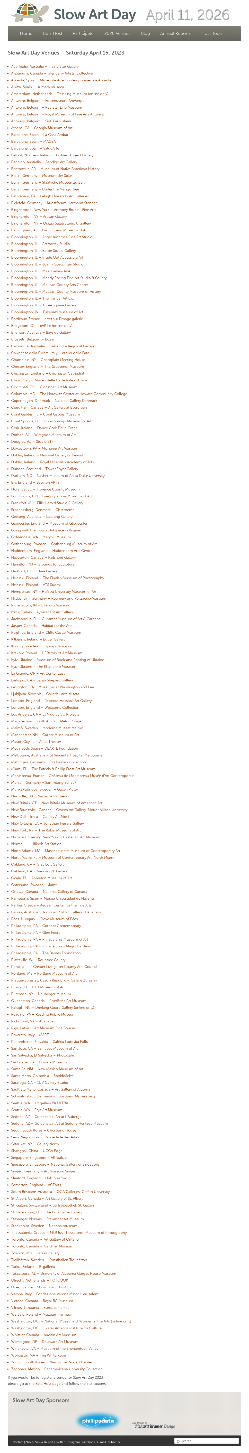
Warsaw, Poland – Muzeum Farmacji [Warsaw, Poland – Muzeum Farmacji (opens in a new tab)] (41, 1314)
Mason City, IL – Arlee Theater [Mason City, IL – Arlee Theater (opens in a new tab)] (36, 741)
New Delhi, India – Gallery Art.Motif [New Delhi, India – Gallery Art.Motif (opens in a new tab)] (40, 816)
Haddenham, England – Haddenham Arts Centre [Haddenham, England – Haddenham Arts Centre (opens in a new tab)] (51, 550)
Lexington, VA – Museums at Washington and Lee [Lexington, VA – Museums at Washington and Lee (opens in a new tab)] (52, 687)
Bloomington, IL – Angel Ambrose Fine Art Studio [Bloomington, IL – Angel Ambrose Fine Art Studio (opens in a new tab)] (51, 237)
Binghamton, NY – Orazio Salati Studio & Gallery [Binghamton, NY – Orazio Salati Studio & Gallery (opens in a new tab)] (51, 223)
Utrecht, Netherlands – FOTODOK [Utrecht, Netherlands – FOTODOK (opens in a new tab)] (39, 1280)
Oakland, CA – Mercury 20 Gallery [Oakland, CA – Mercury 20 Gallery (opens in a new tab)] (39, 871)
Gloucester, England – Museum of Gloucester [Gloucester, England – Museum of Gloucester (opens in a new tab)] (49, 523)
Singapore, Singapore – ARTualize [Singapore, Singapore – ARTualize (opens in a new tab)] (39, 1157)
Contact (18, 1442)
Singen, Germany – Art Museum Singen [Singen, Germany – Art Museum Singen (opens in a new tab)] (43, 1171)
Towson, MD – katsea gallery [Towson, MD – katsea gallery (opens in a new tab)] (35, 1253)
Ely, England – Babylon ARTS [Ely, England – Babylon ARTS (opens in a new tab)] (35, 482)
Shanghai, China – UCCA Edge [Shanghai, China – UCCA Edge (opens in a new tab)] (36, 1151)
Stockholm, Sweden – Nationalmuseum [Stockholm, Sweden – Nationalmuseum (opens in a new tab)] (44, 1226)
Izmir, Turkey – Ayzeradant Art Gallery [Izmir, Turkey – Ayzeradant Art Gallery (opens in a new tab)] (42, 612)
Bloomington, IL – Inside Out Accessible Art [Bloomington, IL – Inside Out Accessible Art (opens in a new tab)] (47, 257)
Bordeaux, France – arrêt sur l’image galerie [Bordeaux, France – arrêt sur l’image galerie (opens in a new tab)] (47, 319)
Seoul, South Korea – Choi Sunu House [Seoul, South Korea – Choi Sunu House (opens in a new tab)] (43, 1130)
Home (26, 33)
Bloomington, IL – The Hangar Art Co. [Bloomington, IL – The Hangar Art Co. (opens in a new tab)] (42, 298)
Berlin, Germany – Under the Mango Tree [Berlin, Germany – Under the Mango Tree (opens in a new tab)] (45, 189)
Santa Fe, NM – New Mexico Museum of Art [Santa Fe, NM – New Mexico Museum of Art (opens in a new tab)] (47, 1069)
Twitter (60, 1442)
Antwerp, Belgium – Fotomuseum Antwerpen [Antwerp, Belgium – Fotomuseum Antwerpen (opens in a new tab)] (49, 100)
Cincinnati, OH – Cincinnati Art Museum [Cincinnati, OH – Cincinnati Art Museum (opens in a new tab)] (44, 387)
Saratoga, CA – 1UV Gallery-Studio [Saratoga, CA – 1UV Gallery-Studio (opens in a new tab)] (39, 1082)
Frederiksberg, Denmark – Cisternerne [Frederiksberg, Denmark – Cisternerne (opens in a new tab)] (42, 510)
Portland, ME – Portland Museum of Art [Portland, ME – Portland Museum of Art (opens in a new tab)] (44, 973)
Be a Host (52, 33)
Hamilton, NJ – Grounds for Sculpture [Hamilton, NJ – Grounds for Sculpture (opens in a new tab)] (42, 564)
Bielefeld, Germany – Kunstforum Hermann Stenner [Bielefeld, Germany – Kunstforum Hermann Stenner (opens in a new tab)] (54, 203)
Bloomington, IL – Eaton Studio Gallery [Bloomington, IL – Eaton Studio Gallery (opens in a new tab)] (43, 250)
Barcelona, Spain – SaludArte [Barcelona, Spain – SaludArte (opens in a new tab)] (35, 148)
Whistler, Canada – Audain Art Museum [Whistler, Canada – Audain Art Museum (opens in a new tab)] (43, 1335)
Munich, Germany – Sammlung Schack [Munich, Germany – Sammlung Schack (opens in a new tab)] (43, 782)
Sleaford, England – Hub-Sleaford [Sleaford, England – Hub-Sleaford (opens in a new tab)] (39, 1178)
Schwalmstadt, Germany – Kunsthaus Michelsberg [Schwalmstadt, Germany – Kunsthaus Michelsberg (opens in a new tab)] (53, 1096)
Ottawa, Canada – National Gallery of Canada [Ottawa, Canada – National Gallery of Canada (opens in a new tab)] (49, 891)
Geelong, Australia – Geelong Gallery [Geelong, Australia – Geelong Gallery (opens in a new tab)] (41, 516)
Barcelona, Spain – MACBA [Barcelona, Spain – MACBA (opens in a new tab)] (33, 141)
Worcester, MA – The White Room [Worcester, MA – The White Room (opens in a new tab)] (39, 1355)
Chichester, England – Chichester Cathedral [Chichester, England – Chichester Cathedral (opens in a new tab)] (47, 373)
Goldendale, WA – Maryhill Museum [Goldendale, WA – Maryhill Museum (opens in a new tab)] (41, 537)
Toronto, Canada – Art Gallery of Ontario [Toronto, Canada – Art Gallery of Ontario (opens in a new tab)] (45, 1239)
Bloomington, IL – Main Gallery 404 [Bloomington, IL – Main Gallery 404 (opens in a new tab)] (40, 271)
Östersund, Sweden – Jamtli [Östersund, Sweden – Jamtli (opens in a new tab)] (34, 885)
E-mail (101, 1442)
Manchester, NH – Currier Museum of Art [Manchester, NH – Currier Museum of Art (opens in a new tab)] (45, 735)
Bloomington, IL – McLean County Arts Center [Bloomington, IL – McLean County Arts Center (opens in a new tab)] (49, 285)
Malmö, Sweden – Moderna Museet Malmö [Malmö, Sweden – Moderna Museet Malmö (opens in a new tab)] (47, 728)
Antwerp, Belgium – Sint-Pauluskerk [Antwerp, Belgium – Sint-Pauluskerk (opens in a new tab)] (41, 121)
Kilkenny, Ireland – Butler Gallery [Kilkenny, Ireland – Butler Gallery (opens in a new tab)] (38, 639)
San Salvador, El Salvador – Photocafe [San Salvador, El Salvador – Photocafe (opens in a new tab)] (42, 1055)
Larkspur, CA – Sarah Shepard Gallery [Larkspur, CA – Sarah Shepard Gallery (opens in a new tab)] (42, 680)
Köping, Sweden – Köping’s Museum (41, 646)
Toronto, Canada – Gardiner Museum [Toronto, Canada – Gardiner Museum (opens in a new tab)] (42, 1246)
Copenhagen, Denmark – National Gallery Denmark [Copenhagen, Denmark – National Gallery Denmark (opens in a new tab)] (54, 400)
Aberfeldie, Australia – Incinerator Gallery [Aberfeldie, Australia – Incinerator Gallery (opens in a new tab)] (45, 66)
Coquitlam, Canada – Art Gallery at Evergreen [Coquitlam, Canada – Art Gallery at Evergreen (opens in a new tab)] (49, 407)
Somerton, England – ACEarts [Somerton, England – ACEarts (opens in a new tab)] (36, 1185)
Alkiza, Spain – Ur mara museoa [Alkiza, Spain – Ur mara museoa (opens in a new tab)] (37, 87)
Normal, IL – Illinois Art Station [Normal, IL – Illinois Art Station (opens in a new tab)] (36, 844)
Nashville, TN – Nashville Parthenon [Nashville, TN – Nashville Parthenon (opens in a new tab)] (41, 796)
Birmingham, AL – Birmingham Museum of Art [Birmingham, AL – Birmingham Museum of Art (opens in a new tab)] (49, 230)
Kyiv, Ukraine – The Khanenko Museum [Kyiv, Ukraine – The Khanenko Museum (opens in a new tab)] (43, 666)
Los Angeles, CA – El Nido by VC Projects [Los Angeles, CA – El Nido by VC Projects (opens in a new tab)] (45, 714)
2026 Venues (117, 33)
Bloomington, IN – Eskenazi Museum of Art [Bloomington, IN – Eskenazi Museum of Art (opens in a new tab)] (47, 312)
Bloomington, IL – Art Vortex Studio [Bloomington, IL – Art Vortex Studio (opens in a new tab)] (40, 244)
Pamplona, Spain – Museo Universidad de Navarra (52, 898)
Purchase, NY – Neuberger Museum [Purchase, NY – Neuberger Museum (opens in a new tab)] (41, 994)
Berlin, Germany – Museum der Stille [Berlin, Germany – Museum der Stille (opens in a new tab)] (41, 175)
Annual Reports (175, 33)
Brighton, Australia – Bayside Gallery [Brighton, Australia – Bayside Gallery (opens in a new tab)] (41, 332)
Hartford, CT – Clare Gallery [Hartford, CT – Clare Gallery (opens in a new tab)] (34, 571)
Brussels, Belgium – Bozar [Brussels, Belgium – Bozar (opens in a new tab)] (32, 339)
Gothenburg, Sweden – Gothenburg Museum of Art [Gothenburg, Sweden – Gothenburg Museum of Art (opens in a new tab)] (54, 544)
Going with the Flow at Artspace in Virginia (46, 530)
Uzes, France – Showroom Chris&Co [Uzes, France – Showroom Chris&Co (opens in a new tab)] (41, 1287)
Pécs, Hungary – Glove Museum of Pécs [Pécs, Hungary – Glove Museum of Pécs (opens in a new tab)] (44, 919)
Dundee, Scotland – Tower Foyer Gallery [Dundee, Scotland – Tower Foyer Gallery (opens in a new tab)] (44, 469)
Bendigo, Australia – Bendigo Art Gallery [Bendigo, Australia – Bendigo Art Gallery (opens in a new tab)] (44, 162)
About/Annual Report (40, 1442)
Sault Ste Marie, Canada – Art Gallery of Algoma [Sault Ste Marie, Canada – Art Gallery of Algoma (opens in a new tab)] (50, 1089)
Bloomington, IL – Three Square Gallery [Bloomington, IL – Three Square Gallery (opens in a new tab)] (44, 305)
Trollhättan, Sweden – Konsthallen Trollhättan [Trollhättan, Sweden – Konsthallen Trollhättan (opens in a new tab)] (49, 1260)
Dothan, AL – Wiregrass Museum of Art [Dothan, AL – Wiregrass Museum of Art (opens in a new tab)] (43, 435)
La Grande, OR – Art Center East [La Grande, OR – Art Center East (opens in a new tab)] (38, 673)
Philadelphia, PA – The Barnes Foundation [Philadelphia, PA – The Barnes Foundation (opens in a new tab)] (46, 953)
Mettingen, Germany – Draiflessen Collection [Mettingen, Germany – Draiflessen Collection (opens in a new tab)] (48, 762)
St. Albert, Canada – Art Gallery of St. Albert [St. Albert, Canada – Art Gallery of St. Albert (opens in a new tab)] (47, 1198)
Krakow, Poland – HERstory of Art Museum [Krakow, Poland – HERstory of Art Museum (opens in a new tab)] (46, 653)
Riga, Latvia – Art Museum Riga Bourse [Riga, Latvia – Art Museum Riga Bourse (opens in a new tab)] (43, 1028)
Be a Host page (48, 1383)
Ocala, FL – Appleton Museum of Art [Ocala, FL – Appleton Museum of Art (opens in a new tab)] (41, 878)
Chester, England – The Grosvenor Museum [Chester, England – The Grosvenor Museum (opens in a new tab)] (47, 366)
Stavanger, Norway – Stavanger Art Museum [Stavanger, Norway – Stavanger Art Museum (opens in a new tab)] (47, 1219)
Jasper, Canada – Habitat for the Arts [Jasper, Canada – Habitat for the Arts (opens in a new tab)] (41, 625)
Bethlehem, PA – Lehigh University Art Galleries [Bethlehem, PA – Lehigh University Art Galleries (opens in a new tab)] (50, 196)
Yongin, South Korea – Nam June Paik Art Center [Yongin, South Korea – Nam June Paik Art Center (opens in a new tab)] (51, 1362)
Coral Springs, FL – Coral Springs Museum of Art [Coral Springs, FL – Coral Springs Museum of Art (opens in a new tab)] (51, 421)
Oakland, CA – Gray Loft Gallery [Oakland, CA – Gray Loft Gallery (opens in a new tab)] (37, 864)
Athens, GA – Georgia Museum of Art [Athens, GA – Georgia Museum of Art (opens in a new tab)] (41, 128)
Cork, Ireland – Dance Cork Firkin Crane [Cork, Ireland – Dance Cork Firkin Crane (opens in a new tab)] (44, 428)
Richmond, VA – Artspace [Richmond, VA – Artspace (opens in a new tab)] (32, 1021)
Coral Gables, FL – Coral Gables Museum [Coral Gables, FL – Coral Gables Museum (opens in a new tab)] (45, 414)
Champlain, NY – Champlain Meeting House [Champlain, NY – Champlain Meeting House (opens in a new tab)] (48, 360)
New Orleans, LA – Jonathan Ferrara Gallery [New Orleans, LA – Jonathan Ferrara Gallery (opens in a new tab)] (47, 823)
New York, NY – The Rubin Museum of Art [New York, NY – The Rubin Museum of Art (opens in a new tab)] (46, 830)
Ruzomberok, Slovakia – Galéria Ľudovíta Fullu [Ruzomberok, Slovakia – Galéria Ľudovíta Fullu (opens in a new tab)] (49, 1041)
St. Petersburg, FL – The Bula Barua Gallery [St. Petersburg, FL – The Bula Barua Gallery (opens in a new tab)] (46, 1212)
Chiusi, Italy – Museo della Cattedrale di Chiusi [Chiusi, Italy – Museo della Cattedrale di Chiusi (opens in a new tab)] (49, 380)
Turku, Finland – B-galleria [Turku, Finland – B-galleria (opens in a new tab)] (33, 1266)
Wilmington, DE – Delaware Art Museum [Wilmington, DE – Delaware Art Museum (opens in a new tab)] (45, 1342)
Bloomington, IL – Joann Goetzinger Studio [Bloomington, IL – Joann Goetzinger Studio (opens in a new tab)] (47, 264)
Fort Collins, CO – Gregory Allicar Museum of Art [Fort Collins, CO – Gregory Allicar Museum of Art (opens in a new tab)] (51, 496)
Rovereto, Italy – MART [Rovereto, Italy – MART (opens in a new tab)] (30, 1035)
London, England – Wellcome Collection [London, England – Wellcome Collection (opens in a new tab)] (45, 707)
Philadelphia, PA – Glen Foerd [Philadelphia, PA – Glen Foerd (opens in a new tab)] (36, 932)
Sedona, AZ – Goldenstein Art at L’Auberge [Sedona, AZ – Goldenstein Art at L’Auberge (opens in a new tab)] (46, 1116)
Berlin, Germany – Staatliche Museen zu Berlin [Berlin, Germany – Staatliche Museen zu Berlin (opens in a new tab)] (49, 182)
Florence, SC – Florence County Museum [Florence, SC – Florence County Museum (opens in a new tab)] (45, 489)
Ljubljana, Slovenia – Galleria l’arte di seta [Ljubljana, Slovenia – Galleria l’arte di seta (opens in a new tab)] (45, 694)
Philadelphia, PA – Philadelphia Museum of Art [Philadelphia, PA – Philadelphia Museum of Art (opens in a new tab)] (49, 939)
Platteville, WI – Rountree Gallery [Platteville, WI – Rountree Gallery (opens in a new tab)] (38, 960)
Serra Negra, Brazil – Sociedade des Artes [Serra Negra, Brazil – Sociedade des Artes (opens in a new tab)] (45, 1137)
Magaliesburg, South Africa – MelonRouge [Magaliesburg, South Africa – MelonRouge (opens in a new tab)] (46, 721)
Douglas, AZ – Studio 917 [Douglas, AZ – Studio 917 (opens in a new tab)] (32, 441)
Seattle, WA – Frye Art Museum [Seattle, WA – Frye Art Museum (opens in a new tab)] (36, 1110)
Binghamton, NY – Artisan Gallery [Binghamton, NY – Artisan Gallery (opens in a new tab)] (39, 216)
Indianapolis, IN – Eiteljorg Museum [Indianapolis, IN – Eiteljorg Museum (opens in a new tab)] (40, 605)
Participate (83, 33)
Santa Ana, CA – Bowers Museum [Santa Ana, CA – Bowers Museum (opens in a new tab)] (39, 1062)
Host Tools (211, 33)
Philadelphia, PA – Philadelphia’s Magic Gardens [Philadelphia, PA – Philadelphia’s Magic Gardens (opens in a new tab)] (51, 946)
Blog (145, 33)
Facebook (88, 1442)
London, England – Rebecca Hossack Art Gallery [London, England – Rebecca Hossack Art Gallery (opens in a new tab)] (51, 700)
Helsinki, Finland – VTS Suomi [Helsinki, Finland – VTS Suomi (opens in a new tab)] (36, 585)
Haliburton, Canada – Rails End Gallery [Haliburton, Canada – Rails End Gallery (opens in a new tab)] (43, 557)
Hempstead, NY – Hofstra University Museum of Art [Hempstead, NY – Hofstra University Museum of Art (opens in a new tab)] (53, 591)
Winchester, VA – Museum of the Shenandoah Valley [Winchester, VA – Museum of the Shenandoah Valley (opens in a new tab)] (54, 1348)
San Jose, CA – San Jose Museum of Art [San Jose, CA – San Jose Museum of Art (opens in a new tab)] (44, 1048)
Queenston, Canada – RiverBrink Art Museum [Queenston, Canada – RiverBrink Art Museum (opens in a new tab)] (49, 1001)
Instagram (73, 1442)
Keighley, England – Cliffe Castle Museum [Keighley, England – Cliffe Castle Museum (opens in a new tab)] (46, 632)
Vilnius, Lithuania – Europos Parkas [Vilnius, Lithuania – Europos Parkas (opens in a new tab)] (40, 1307)
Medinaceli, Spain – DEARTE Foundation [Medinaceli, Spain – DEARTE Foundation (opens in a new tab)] (44, 748)
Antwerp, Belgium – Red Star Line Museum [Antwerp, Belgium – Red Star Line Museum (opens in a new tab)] (46, 107)
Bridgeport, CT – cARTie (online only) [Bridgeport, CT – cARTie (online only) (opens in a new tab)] (41, 325)
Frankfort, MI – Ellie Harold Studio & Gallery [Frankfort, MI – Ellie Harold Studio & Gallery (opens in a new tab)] (47, 503)
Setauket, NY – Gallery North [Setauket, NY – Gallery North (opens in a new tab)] (35, 1144)
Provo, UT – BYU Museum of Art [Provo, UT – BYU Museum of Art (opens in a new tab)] (38, 987)
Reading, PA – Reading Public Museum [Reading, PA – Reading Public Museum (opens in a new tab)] (43, 1014)
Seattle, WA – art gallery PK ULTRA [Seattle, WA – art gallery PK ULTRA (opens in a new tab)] (39, 1103)
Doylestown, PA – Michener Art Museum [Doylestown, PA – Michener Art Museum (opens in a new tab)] (44, 448)
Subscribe (114, 1442)
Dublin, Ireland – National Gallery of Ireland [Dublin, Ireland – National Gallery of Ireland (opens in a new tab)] (47, 455)
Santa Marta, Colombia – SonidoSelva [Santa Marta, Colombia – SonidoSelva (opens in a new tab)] (42, 1076)
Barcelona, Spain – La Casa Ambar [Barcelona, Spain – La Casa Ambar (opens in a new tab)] (39, 134)
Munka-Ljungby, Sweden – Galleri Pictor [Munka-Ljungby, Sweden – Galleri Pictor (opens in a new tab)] (44, 789)
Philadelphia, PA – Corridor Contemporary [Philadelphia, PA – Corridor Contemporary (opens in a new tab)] (46, 926)
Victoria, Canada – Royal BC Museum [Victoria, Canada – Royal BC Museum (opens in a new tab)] (42, 1301)
